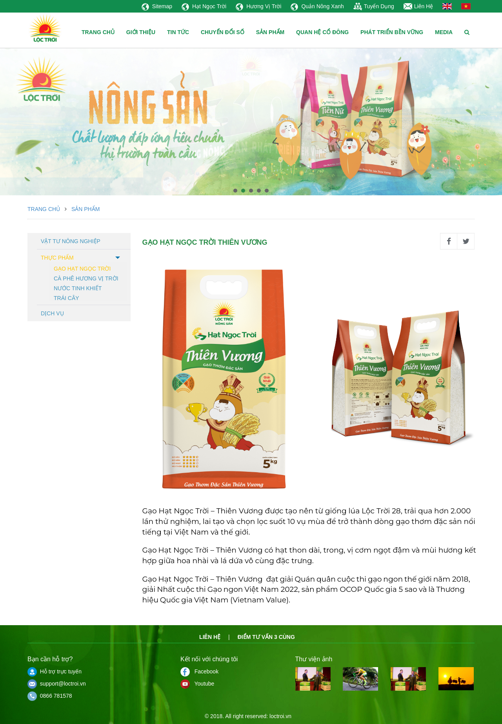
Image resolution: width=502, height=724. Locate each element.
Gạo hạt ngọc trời (82, 268)
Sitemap (157, 6)
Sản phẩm (85, 209)
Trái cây (66, 297)
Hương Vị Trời (258, 6)
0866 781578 (49, 696)
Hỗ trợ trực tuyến (54, 671)
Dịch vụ (52, 313)
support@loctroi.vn (56, 683)
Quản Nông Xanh (317, 6)
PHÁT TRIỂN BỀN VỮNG (391, 32)
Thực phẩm (57, 258)
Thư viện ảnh (314, 659)
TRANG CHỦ (98, 32)
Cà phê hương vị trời (86, 277)
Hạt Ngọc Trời (204, 6)
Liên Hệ (418, 6)
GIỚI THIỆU (140, 32)
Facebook (199, 671)
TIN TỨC (178, 32)
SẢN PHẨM (270, 32)
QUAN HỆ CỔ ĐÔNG (322, 32)
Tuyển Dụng (373, 6)
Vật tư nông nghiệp (70, 241)
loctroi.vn (280, 716)
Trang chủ (43, 209)
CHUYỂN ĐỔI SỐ (222, 32)
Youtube (197, 683)
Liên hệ (209, 637)
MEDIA (444, 32)
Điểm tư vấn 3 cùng (266, 637)
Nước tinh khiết (78, 287)
